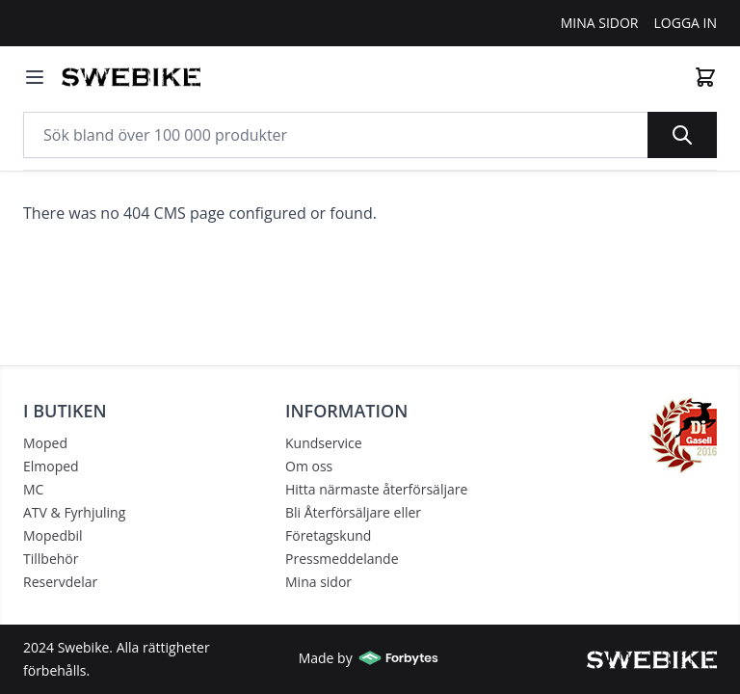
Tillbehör (50, 558)
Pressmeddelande (342, 558)
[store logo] (131, 77)
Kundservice (323, 443)
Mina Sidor (600, 22)
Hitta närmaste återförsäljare (376, 489)
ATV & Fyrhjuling (74, 512)
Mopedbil (53, 535)
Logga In (686, 22)
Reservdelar (60, 582)
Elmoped (51, 466)
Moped (45, 443)
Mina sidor (318, 582)
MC (33, 489)
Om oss (308, 466)
